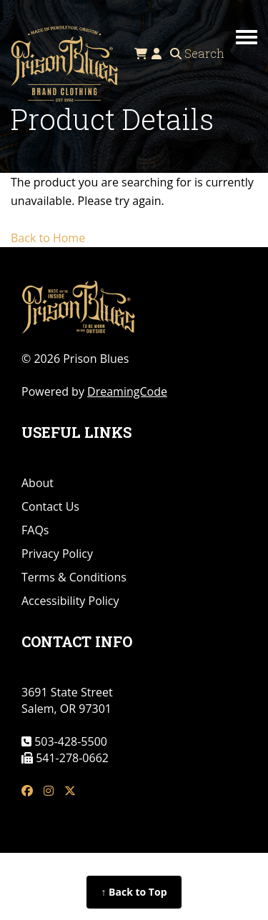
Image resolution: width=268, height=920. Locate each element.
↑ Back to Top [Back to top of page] (134, 892)
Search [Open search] (197, 53)
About (37, 483)
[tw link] (70, 791)
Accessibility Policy (70, 601)
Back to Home (48, 238)
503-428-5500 (69, 741)
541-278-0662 (71, 758)
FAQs (35, 530)
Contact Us (50, 506)
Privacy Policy (57, 553)
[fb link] (27, 791)
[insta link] (49, 791)
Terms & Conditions (73, 577)
